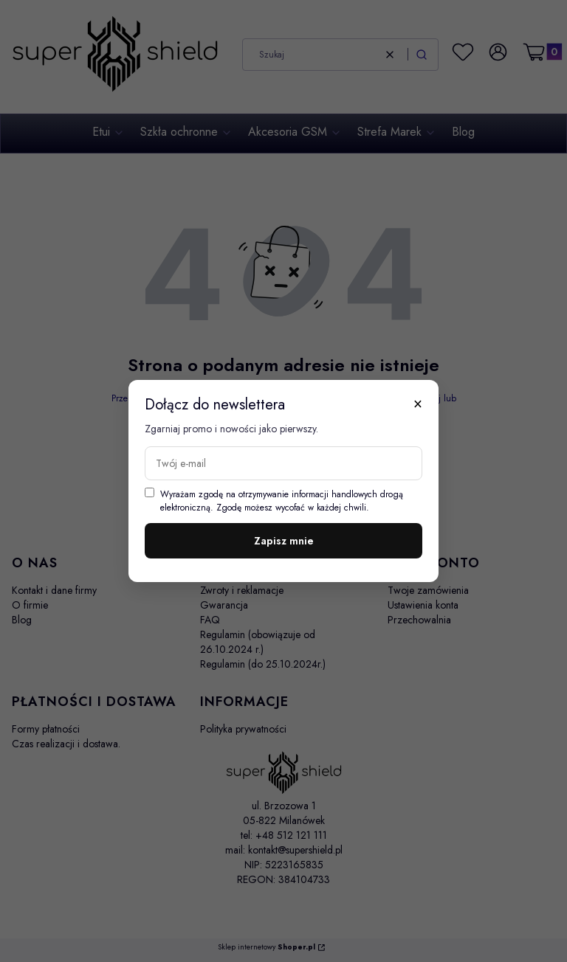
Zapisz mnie (284, 540)
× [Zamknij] (417, 403)
